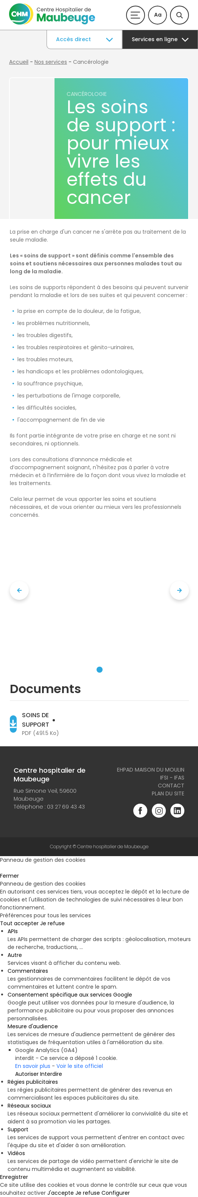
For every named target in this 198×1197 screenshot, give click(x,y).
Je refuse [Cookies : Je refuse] (52, 923)
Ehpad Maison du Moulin (150, 769)
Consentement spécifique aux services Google (70, 994)
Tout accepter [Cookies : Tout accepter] (19, 923)
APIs (13, 931)
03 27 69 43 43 (66, 806)
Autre (15, 955)
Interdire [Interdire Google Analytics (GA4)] (51, 1074)
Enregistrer (14, 1177)
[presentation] (19, 590)
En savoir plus (32, 1066)
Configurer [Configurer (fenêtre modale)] (115, 1193)
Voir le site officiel (79, 1066)
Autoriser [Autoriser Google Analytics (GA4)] (27, 1074)
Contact (171, 785)
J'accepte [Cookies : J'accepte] (60, 1193)
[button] (99, 670)
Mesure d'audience (33, 1026)
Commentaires (28, 971)
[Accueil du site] (52, 22)
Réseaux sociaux (29, 1105)
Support (18, 1129)
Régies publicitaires (33, 1082)
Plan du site (168, 793)
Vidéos (16, 1153)
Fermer (9, 876)
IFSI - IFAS (172, 777)
